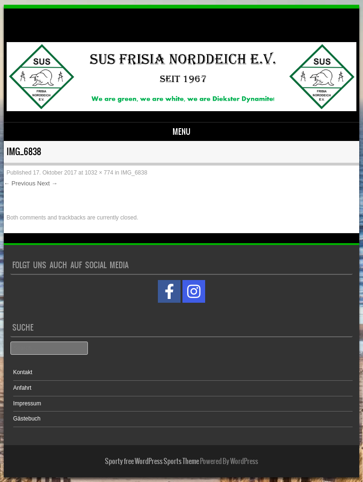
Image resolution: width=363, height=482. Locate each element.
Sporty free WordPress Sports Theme (152, 461)
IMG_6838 (134, 172)
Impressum (27, 403)
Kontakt (23, 372)
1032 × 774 (99, 172)
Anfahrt (22, 388)
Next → (47, 183)
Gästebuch (27, 418)
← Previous (19, 183)
